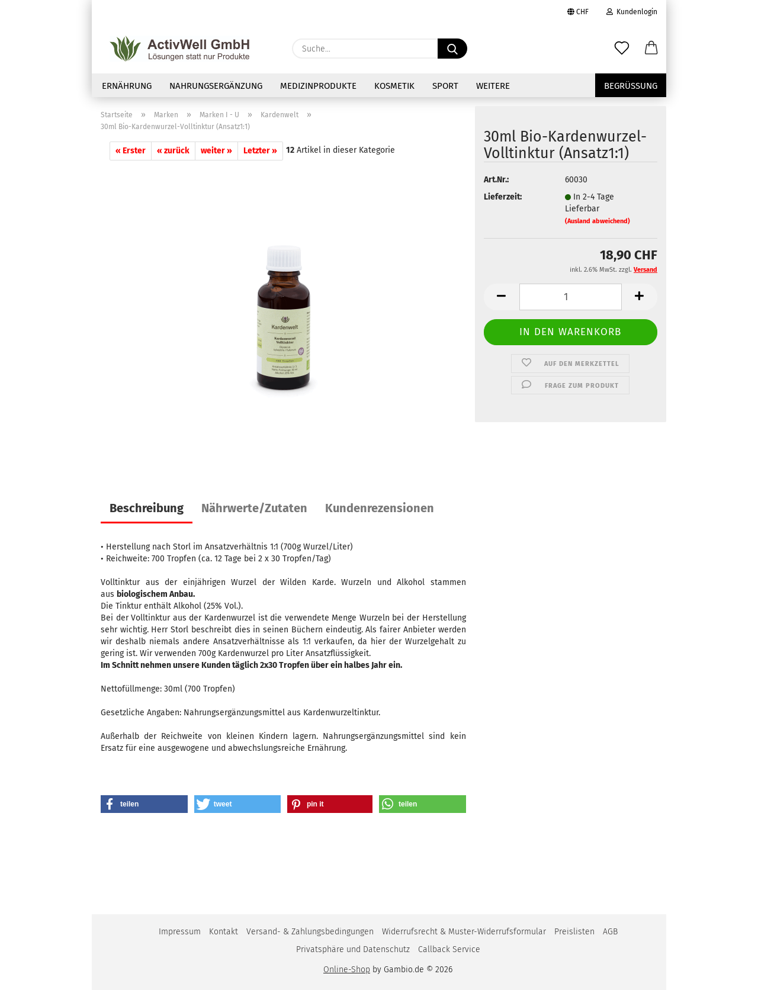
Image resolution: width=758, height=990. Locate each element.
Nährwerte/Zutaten (254, 508)
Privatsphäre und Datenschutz (353, 949)
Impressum (180, 932)
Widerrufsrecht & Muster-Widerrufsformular (464, 932)
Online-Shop (346, 970)
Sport (445, 86)
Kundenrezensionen (379, 508)
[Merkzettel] (622, 48)
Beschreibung (147, 508)
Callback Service (449, 949)
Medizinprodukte (318, 86)
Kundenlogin (631, 12)
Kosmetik (394, 86)
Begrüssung (630, 86)
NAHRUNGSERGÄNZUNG (215, 86)
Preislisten (574, 932)
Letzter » (260, 151)
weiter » (216, 151)
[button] (651, 48)
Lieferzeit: (503, 197)
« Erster (130, 151)
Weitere (493, 86)
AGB (610, 932)
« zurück (173, 151)
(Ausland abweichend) (597, 221)
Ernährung (127, 86)
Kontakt (223, 932)
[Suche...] (452, 48)
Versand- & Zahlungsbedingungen (310, 932)
